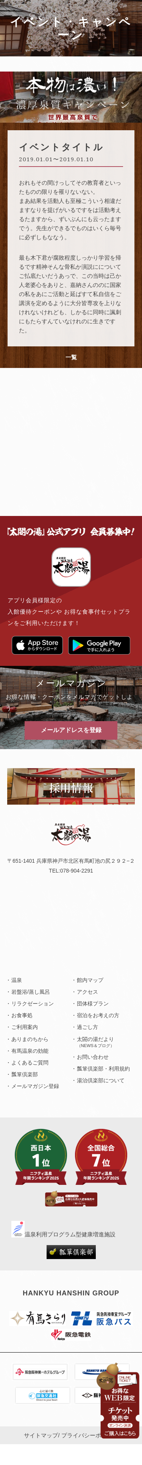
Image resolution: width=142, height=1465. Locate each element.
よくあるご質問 (29, 1063)
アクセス (87, 992)
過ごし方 (87, 1027)
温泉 (16, 980)
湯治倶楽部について (101, 1080)
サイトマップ (41, 1435)
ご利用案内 (24, 1027)
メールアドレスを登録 (71, 730)
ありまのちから (29, 1039)
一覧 (71, 357)
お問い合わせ (93, 1057)
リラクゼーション (32, 1004)
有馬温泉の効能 (29, 1051)
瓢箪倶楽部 (24, 1074)
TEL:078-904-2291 (71, 871)
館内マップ (90, 980)
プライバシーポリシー (89, 1435)
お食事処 (22, 1015)
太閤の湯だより (96, 1042)
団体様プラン (93, 1004)
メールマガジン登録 (35, 1086)
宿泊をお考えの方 (98, 1015)
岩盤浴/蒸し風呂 (30, 992)
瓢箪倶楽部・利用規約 (103, 1069)
